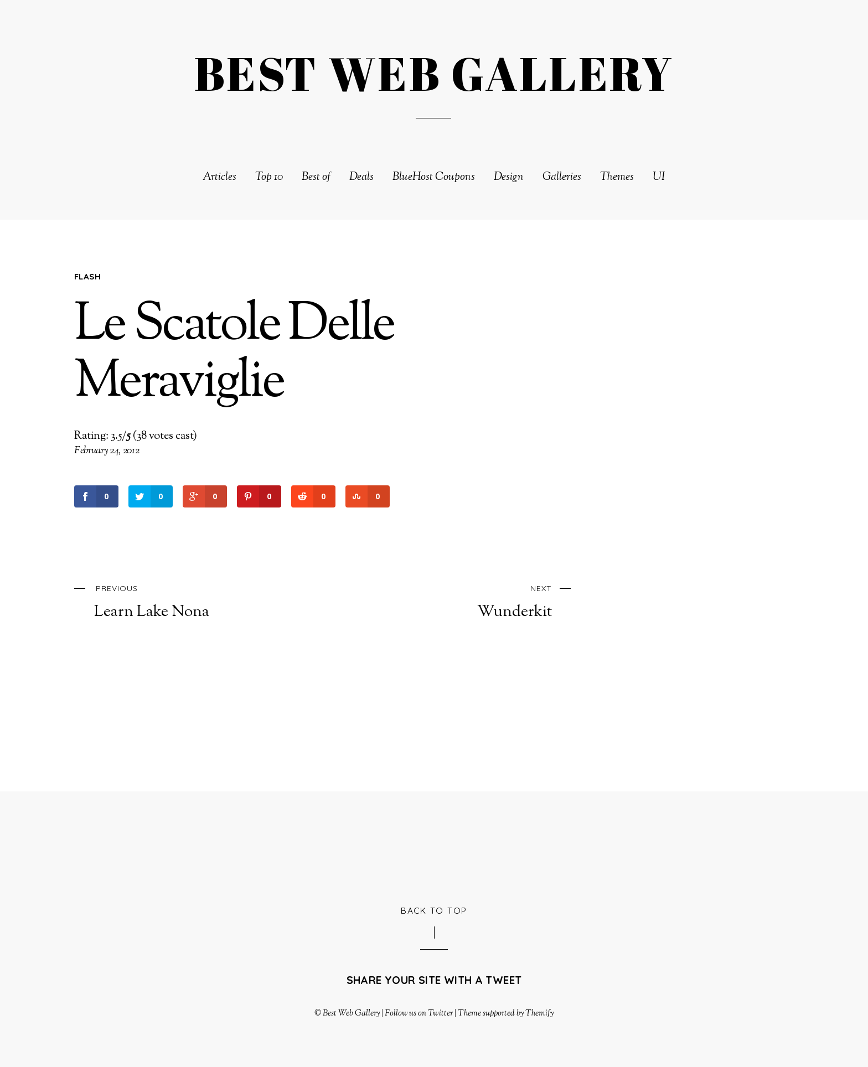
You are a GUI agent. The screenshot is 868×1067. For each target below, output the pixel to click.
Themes (617, 177)
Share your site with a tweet (434, 980)
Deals (361, 177)
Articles (219, 177)
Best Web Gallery (351, 1013)
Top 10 (269, 177)
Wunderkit (460, 600)
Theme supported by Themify (506, 1013)
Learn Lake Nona (186, 600)
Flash (87, 276)
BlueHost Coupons (433, 177)
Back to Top (434, 910)
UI (659, 177)
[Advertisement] (434, 846)
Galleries (561, 177)
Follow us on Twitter (418, 1013)
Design (509, 177)
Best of (316, 177)
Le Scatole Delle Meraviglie (234, 355)
